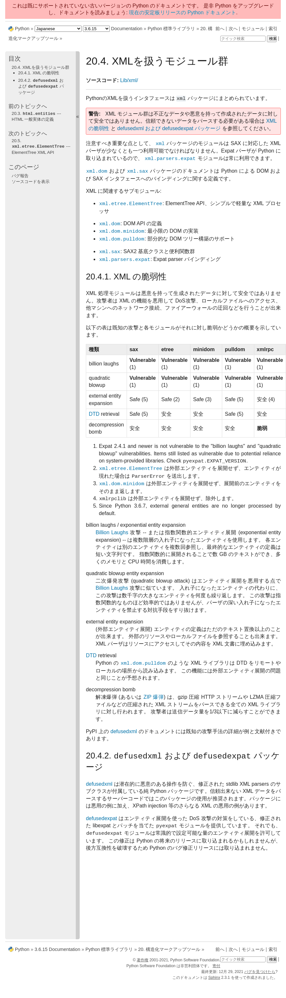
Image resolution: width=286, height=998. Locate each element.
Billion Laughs (112, 532)
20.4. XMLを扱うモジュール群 (40, 67)
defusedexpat (101, 818)
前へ (219, 28)
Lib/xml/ (129, 80)
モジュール (253, 28)
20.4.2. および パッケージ (41, 86)
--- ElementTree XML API (41, 145)
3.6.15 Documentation (57, 949)
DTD (94, 414)
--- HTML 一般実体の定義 (36, 115)
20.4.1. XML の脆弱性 (38, 72)
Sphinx (214, 977)
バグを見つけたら (259, 971)
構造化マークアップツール (169, 949)
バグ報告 (20, 174)
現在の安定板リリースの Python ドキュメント (182, 12)
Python (22, 28)
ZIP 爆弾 (153, 697)
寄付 (216, 966)
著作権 (142, 960)
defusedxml (123, 731)
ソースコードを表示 (31, 180)
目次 (14, 58)
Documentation (127, 28)
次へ (233, 28)
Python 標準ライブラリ (171, 28)
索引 (273, 28)
